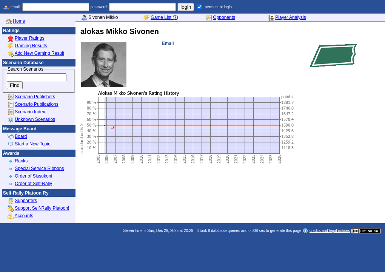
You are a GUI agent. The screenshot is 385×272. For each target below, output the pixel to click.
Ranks (21, 161)
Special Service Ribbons (39, 168)
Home (19, 21)
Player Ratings (29, 38)
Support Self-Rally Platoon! (42, 208)
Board (21, 136)
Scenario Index (30, 111)
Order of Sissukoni (33, 176)
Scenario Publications (36, 104)
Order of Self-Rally (33, 183)
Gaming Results (31, 45)
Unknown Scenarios (35, 119)
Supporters (26, 200)
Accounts (24, 215)
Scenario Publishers (35, 96)
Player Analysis (290, 17)
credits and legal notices (330, 231)
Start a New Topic (32, 144)
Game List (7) (164, 17)
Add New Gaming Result (39, 53)
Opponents (224, 17)
